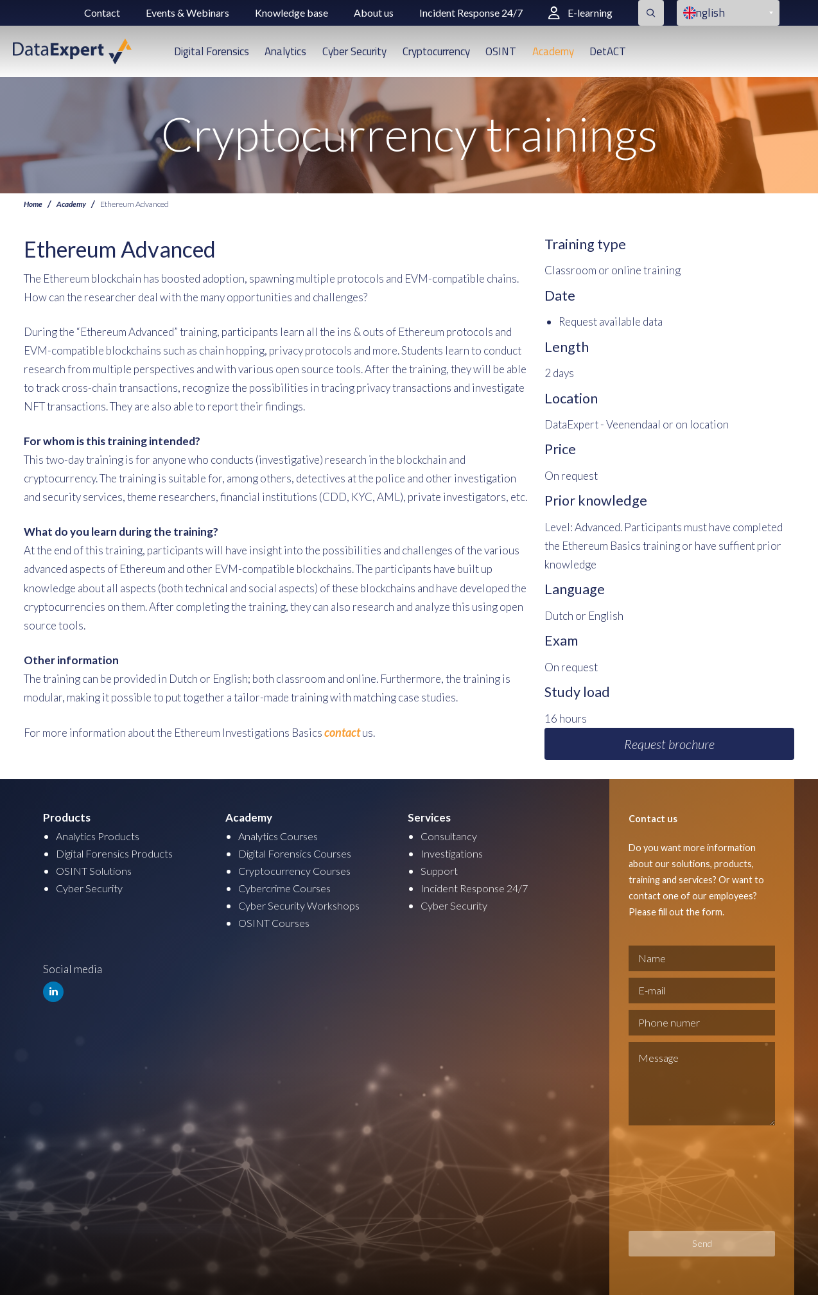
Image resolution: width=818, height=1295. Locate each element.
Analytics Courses (281, 836)
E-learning (580, 12)
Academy (553, 51)
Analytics (285, 51)
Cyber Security (354, 51)
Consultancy (450, 836)
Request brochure (669, 744)
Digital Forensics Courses (300, 853)
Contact (102, 12)
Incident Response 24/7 (471, 12)
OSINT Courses (275, 922)
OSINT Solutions (96, 870)
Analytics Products (100, 836)
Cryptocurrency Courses (297, 870)
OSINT (500, 51)
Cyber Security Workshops (301, 905)
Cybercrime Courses (287, 888)
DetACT (607, 51)
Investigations (454, 853)
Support (439, 870)
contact (341, 732)
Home (34, 204)
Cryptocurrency (436, 51)
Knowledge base (291, 12)
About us (374, 12)
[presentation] (681, 1178)
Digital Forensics (211, 51)
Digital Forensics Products (119, 853)
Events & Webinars (187, 12)
